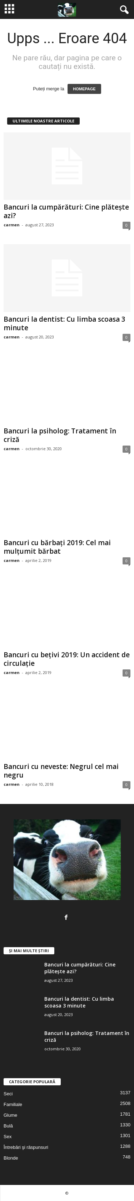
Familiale (13, 1104)
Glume (10, 1115)
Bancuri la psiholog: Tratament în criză (60, 435)
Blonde (11, 1158)
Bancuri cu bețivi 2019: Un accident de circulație (67, 659)
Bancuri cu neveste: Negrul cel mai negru (61, 771)
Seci (8, 1093)
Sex (7, 1136)
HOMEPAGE (84, 89)
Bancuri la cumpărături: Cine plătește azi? (66, 211)
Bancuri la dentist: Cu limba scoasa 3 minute (64, 323)
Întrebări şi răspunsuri (26, 1147)
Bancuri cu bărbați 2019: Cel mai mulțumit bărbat (57, 547)
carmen (12, 224)
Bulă (8, 1126)
